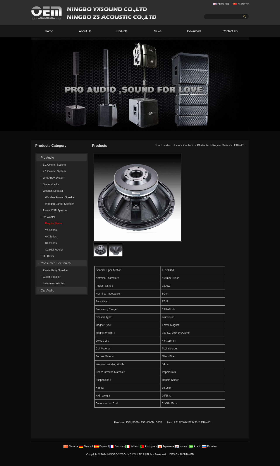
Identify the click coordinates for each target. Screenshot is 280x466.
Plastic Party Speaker (55, 270)
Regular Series (221, 145)
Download (194, 31)
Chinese (71, 446)
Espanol (101, 446)
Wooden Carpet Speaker (59, 203)
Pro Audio (188, 145)
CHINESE (241, 4)
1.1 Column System (54, 164)
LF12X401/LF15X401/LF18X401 (193, 422)
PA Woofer (203, 145)
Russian (209, 446)
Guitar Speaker (52, 276)
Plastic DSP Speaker (55, 210)
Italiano (132, 446)
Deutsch (86, 446)
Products (121, 31)
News (157, 31)
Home (49, 31)
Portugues (148, 446)
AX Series (51, 236)
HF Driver (48, 256)
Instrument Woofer (53, 283)
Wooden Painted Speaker (60, 197)
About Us (85, 31)
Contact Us (230, 31)
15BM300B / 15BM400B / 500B (144, 422)
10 (245, 127)
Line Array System (53, 177)
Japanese (166, 446)
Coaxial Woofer (54, 249)
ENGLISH (221, 4)
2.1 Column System (54, 171)
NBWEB (189, 454)
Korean (181, 446)
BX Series (51, 243)
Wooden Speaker (53, 190)
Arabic (195, 446)
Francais (117, 446)
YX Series (51, 230)
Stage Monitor (51, 184)
